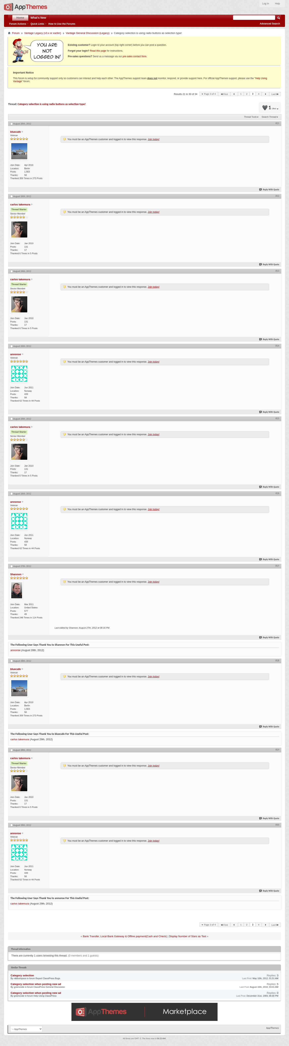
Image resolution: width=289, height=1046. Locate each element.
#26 (277, 493)
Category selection (22, 975)
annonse (15, 650)
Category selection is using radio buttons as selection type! (52, 104)
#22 (277, 196)
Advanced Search (270, 23)
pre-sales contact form (135, 56)
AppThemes (272, 1027)
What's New (38, 17)
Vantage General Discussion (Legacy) (88, 33)
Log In (265, 3)
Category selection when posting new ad (36, 984)
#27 (277, 565)
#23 (277, 270)
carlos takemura (19, 739)
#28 (277, 660)
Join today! (153, 139)
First (224, 94)
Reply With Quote (269, 189)
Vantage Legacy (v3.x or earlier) (42, 33)
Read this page (98, 50)
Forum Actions (17, 23)
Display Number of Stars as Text (187, 936)
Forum (16, 33)
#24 (277, 345)
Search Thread (269, 117)
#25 (277, 418)
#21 (277, 123)
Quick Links (37, 23)
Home (20, 17)
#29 (277, 749)
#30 (277, 824)
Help (277, 3)
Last (275, 94)
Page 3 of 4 (210, 93)
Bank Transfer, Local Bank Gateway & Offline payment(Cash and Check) (125, 936)
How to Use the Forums (61, 23)
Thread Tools (250, 117)
